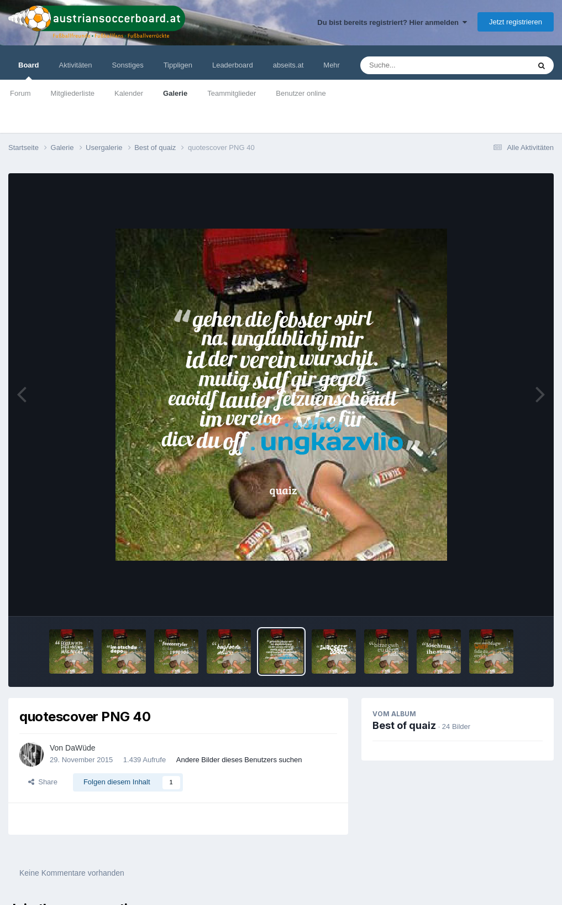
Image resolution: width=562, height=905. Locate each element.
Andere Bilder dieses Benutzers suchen (239, 760)
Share (42, 782)
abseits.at (288, 65)
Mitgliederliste (72, 93)
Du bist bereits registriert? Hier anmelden (392, 22)
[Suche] (423, 65)
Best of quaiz (404, 725)
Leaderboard (232, 65)
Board (28, 70)
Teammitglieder (231, 93)
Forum (20, 93)
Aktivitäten (75, 65)
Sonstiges (128, 65)
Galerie (175, 93)
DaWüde (80, 747)
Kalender (128, 93)
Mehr (331, 65)
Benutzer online (300, 93)
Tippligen (178, 65)
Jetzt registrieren (515, 22)
